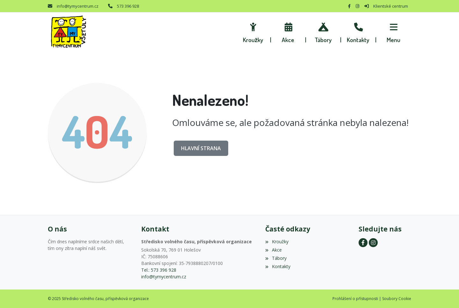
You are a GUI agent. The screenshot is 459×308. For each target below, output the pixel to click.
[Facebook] (349, 6)
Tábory (275, 258)
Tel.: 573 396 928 (158, 270)
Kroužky (276, 241)
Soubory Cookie (396, 298)
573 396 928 (128, 6)
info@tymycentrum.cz (77, 6)
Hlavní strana (201, 148)
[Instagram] (357, 6)
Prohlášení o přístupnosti (355, 298)
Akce (273, 250)
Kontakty (277, 266)
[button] (393, 32)
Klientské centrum (390, 6)
